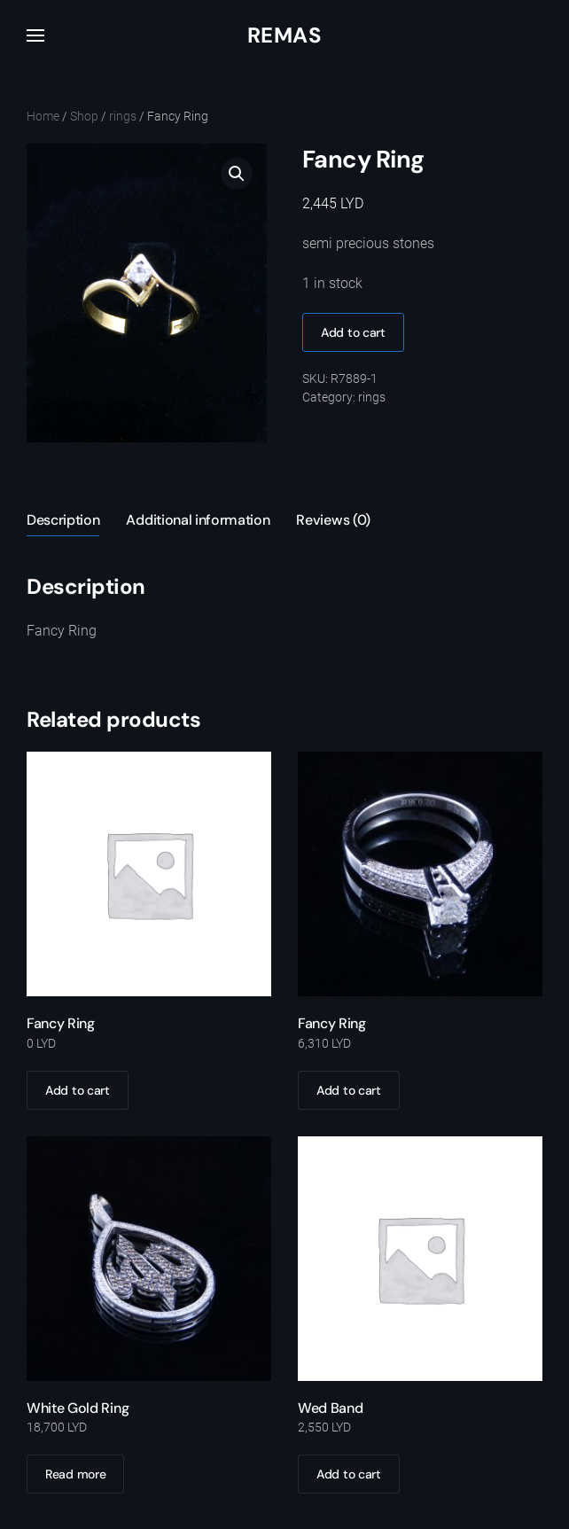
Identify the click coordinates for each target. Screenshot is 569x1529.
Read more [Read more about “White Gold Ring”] (75, 1474)
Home (43, 116)
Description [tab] (63, 520)
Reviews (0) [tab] (333, 520)
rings (122, 116)
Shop (84, 116)
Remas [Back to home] (284, 35)
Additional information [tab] (197, 520)
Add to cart (353, 332)
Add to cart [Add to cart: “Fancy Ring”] (77, 1090)
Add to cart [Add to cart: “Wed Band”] (348, 1474)
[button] (35, 35)
